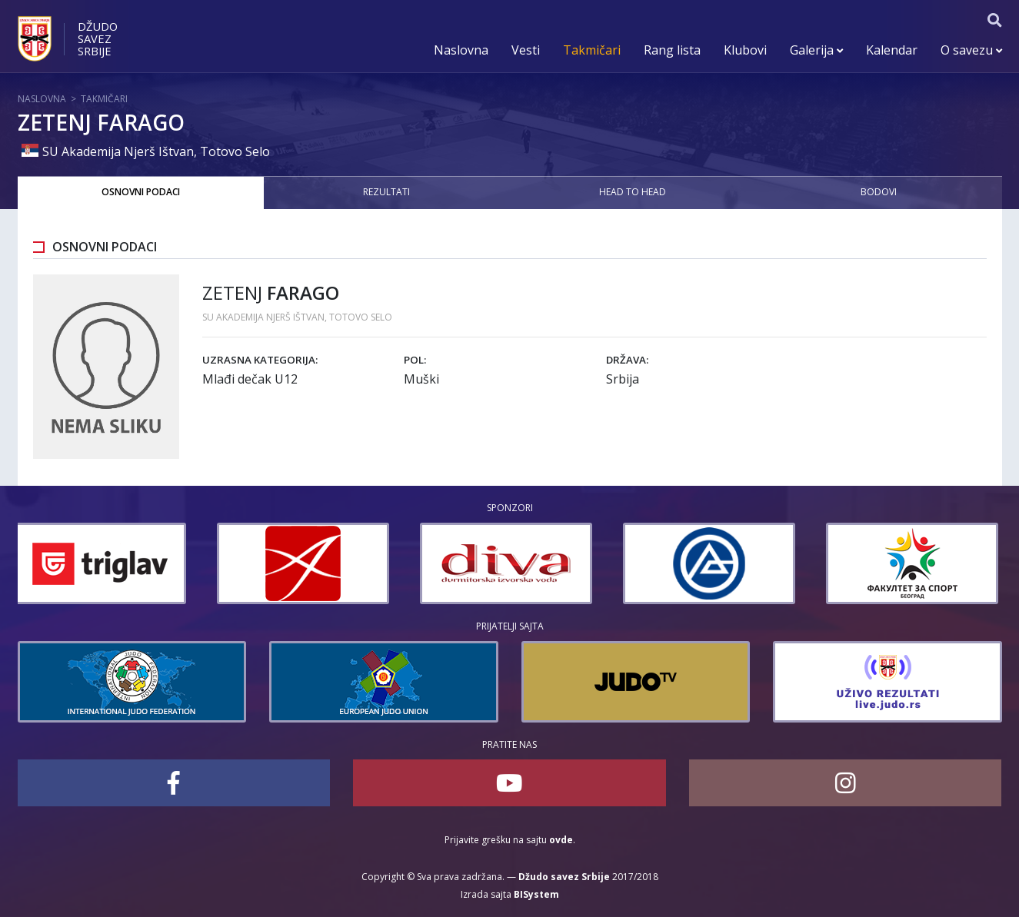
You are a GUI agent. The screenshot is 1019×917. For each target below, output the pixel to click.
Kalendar (891, 50)
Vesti (525, 50)
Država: (627, 360)
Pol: (415, 360)
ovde (561, 839)
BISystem (536, 894)
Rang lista (672, 50)
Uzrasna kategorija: (260, 360)
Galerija (816, 50)
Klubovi (745, 50)
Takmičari (592, 50)
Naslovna (461, 50)
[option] (104, 563)
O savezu (971, 50)
